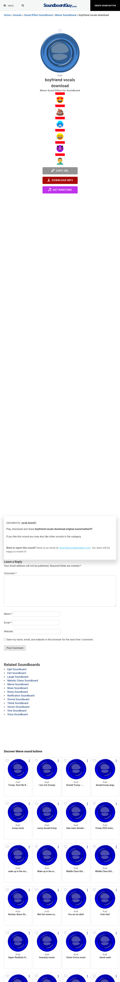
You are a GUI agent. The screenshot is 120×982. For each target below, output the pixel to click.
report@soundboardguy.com (75, 547)
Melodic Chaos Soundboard (22, 680)
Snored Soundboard (18, 699)
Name (8, 613)
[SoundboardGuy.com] (60, 5)
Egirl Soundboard (16, 669)
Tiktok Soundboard (17, 703)
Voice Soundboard (17, 714)
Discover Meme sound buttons (23, 751)
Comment (10, 573)
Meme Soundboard (65, 15)
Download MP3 (60, 180)
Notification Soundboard (20, 695)
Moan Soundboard (17, 688)
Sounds (17, 15)
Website (8, 631)
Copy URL (60, 170)
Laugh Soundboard (17, 676)
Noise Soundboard (17, 691)
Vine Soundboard (16, 710)
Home (7, 15)
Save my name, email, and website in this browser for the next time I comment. (50, 639)
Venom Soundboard (18, 706)
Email (8, 622)
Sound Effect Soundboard (38, 15)
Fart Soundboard (16, 673)
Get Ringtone (60, 189)
